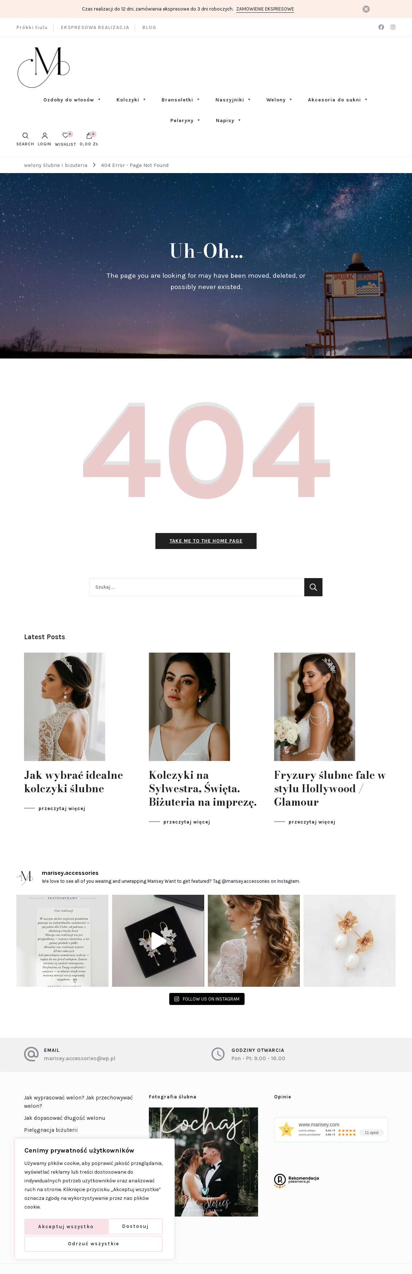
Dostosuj (51, 1228)
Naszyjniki (233, 100)
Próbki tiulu (32, 27)
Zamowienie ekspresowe (265, 9)
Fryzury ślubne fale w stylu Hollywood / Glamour (330, 790)
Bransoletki (181, 100)
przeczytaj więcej (62, 810)
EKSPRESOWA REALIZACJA (95, 27)
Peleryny (185, 120)
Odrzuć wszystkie (122, 1228)
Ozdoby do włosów (72, 100)
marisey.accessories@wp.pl (79, 1060)
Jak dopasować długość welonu (65, 1120)
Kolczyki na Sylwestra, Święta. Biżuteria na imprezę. (203, 790)
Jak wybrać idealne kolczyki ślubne (73, 783)
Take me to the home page (206, 542)
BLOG (149, 27)
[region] (95, 1200)
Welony (279, 100)
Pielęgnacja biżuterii (51, 1132)
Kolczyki (131, 100)
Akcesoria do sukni (338, 100)
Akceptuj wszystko (95, 1244)
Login (44, 139)
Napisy (229, 120)
